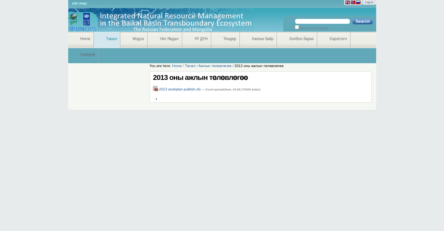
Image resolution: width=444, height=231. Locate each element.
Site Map (79, 3)
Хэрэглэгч (338, 39)
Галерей (87, 54)
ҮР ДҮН (201, 39)
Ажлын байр (263, 39)
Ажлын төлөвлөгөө (214, 66)
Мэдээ (138, 39)
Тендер (229, 39)
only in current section (313, 28)
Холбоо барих (301, 39)
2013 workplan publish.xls (177, 89)
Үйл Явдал (169, 39)
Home (85, 39)
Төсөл (111, 39)
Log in (369, 2)
